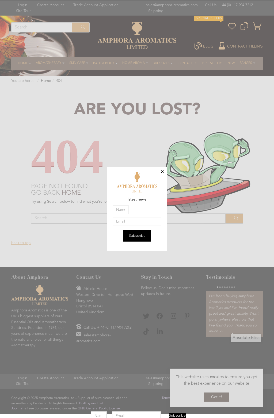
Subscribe (137, 236)
